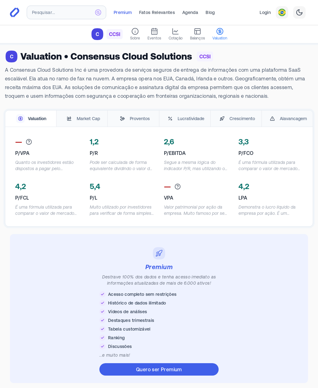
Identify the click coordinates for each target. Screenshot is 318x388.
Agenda (190, 12)
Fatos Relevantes (157, 12)
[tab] (30, 119)
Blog (210, 12)
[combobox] (66, 12)
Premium (123, 12)
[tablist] (159, 119)
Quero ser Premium (159, 369)
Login (265, 12)
